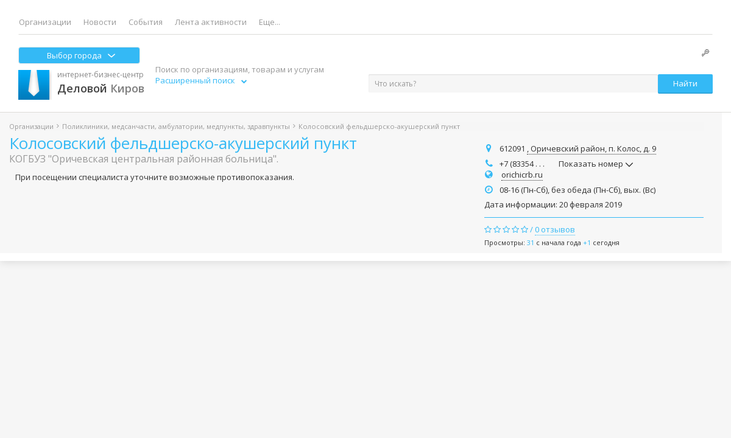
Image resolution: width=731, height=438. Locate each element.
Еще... (269, 21)
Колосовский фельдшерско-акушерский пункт (183, 143)
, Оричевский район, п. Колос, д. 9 (591, 148)
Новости (99, 21)
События (146, 21)
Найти (685, 83)
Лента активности (211, 21)
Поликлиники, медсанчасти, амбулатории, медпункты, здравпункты (176, 126)
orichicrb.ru (522, 174)
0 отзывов (555, 229)
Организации (45, 21)
